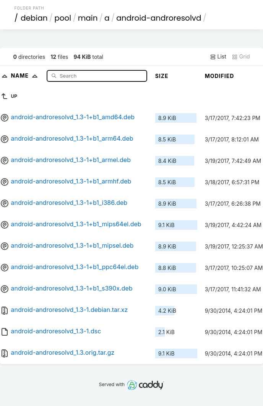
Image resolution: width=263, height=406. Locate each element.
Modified (219, 76)
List (218, 56)
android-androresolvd (158, 18)
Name (26, 75)
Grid (241, 56)
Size (162, 76)
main (88, 18)
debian (34, 18)
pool (62, 18)
